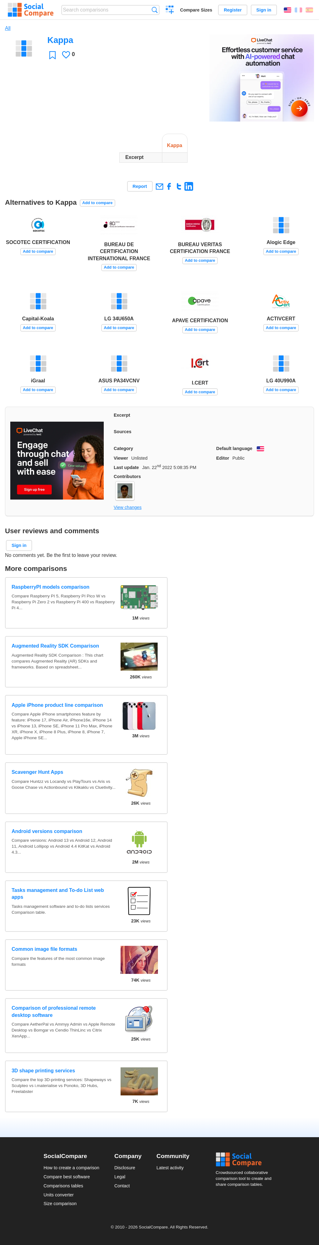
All (8, 28)
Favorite (52, 55)
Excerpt (122, 415)
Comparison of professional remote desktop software (54, 1011)
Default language (234, 448)
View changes (127, 507)
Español (309, 9)
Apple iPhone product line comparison (57, 705)
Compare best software (67, 1176)
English (287, 9)
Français (298, 9)
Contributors (127, 476)
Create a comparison (170, 10)
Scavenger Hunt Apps (37, 772)
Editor (222, 458)
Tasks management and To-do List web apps (58, 894)
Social (245, 1159)
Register (233, 9)
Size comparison (60, 1203)
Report (140, 186)
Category (123, 448)
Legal (119, 1176)
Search (155, 10)
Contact (122, 1185)
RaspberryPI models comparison (50, 587)
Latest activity (169, 1167)
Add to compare (97, 202)
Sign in (263, 9)
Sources (122, 431)
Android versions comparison (47, 831)
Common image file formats (44, 949)
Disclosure (124, 1167)
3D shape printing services (43, 1070)
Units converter (59, 1194)
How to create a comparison (71, 1167)
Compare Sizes (196, 9)
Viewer (121, 458)
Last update (126, 467)
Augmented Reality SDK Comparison (55, 646)
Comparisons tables (63, 1185)
